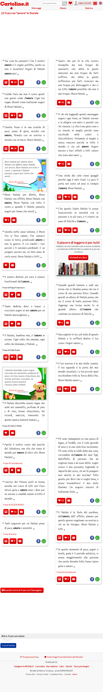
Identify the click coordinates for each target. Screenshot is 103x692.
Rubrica (89, 8)
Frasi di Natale (8, 645)
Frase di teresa (9, 534)
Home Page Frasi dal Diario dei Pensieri (63, 657)
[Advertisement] (51, 34)
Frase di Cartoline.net (12, 463)
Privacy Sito (30, 674)
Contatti (67, 674)
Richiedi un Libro (78, 257)
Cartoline (40, 666)
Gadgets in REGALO (24, 666)
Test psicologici (81, 666)
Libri (61, 666)
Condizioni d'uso (56, 674)
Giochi (69, 666)
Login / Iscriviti (84, 3)
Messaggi (36, 8)
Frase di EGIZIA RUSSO (13, 504)
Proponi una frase (29, 657)
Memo (63, 8)
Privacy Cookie (42, 674)
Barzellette (52, 666)
